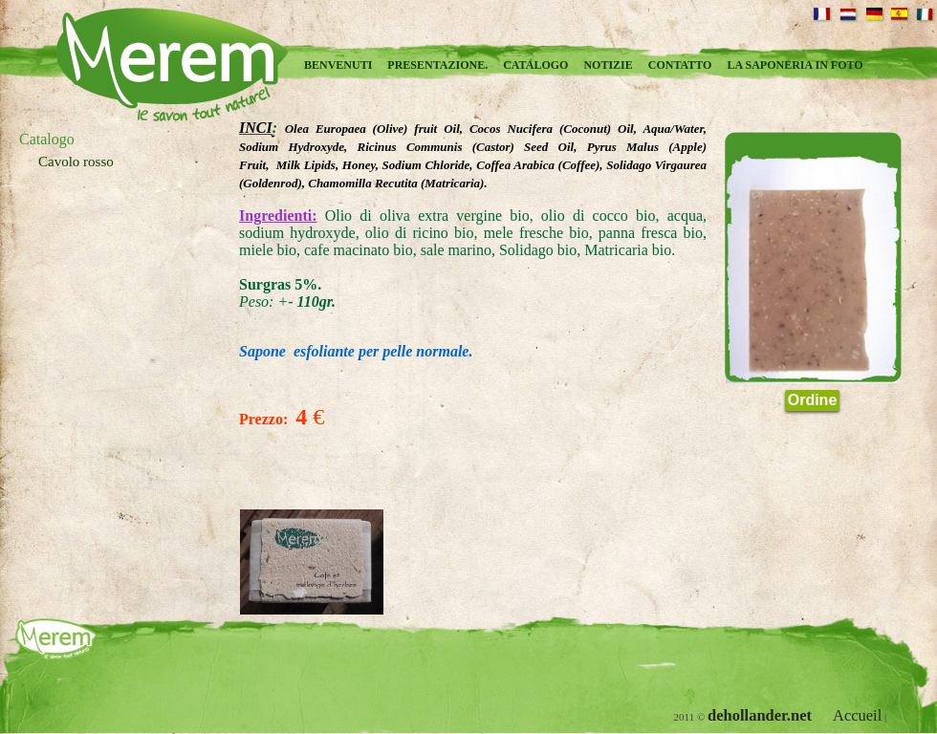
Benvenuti (338, 65)
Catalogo (535, 65)
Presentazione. (437, 65)
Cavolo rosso (76, 161)
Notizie (607, 65)
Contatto (680, 65)
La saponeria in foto (794, 65)
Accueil (857, 715)
